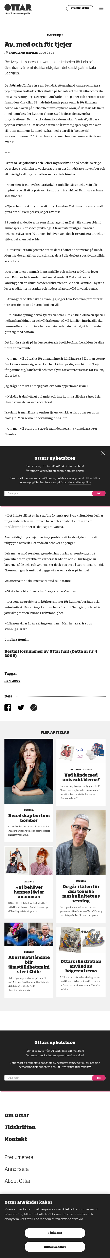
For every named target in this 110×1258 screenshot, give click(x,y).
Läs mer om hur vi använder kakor (58, 1219)
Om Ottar (16, 1115)
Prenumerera (80, 8)
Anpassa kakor (55, 1247)
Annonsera (16, 1169)
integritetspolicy (80, 1067)
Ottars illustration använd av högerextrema (81, 966)
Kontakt (15, 1139)
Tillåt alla (55, 1233)
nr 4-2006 (12, 681)
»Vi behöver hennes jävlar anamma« (29, 892)
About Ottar (17, 1181)
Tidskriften (20, 1127)
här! (65, 652)
